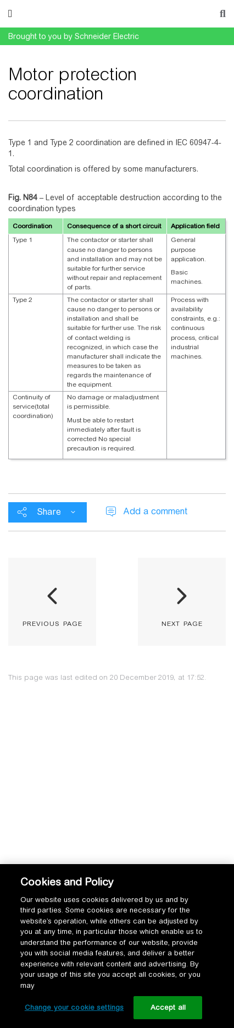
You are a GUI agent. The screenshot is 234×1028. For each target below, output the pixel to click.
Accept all (168, 1007)
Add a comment (155, 511)
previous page (52, 622)
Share (49, 512)
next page (182, 622)
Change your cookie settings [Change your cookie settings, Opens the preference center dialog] (74, 1007)
